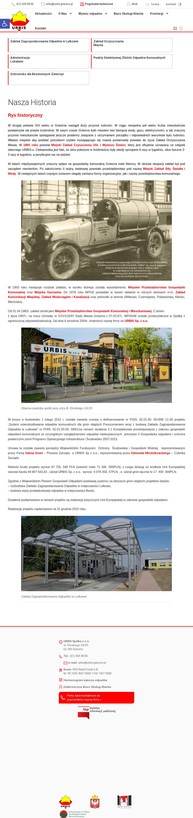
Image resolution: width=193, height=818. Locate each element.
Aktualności (43, 13)
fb (175, 28)
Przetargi (156, 13)
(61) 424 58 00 (79, 627)
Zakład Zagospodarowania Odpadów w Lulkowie (24, 47)
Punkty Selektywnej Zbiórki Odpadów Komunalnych (130, 45)
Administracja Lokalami (91, 43)
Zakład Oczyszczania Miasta (55, 45)
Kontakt (40, 28)
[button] (5, 24)
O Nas (62, 13)
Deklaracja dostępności (61, 809)
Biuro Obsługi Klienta (128, 13)
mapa (181, 28)
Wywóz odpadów (90, 13)
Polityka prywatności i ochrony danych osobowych (106, 809)
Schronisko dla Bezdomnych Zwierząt (162, 45)
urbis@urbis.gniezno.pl (92, 634)
